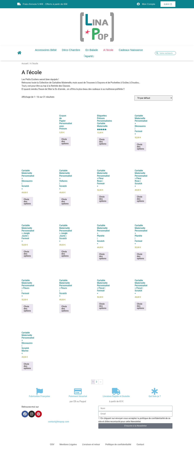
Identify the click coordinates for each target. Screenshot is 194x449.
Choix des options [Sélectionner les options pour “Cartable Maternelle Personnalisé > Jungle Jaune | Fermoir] (27, 253)
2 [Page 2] (96, 382)
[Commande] (153, 98)
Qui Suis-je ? (155, 396)
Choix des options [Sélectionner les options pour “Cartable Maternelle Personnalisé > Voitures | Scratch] (65, 201)
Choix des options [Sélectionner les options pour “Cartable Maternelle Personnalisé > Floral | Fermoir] (102, 306)
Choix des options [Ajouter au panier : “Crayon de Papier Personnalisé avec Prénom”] (65, 141)
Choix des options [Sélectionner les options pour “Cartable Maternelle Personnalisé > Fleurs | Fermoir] (27, 308)
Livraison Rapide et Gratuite (116, 396)
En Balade (91, 49)
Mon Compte (148, 4)
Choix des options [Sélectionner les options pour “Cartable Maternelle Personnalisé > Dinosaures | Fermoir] (140, 146)
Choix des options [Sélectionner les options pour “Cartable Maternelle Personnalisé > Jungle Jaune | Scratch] (65, 253)
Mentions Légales (68, 444)
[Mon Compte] (138, 4)
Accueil (25, 63)
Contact (140, 444)
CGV (52, 444)
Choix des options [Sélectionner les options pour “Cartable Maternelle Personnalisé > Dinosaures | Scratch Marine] (27, 366)
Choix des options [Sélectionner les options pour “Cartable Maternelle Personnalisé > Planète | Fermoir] (140, 256)
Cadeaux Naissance (131, 49)
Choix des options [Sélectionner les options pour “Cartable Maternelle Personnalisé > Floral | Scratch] (140, 306)
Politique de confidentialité (118, 444)
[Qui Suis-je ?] (154, 391)
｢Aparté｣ (89, 56)
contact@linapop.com (58, 421)
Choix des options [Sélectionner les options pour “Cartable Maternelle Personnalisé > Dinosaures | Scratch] (27, 201)
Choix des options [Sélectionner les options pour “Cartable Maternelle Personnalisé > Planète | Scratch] (102, 256)
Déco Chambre (71, 49)
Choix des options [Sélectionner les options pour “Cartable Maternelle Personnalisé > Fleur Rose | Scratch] (140, 198)
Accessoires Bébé (46, 49)
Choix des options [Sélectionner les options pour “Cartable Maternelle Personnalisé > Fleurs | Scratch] (65, 308)
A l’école (108, 49)
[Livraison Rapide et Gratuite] (116, 391)
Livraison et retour (91, 444)
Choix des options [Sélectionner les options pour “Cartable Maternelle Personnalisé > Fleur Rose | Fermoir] (102, 198)
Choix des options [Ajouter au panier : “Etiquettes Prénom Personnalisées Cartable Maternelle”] (102, 141)
